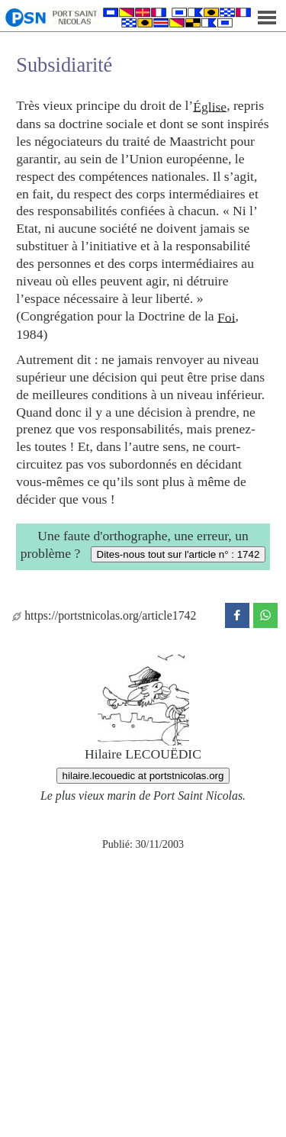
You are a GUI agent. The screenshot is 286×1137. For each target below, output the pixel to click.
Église (210, 106)
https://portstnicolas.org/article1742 (104, 615)
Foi (226, 316)
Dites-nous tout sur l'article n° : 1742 (178, 554)
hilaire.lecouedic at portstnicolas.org (143, 775)
